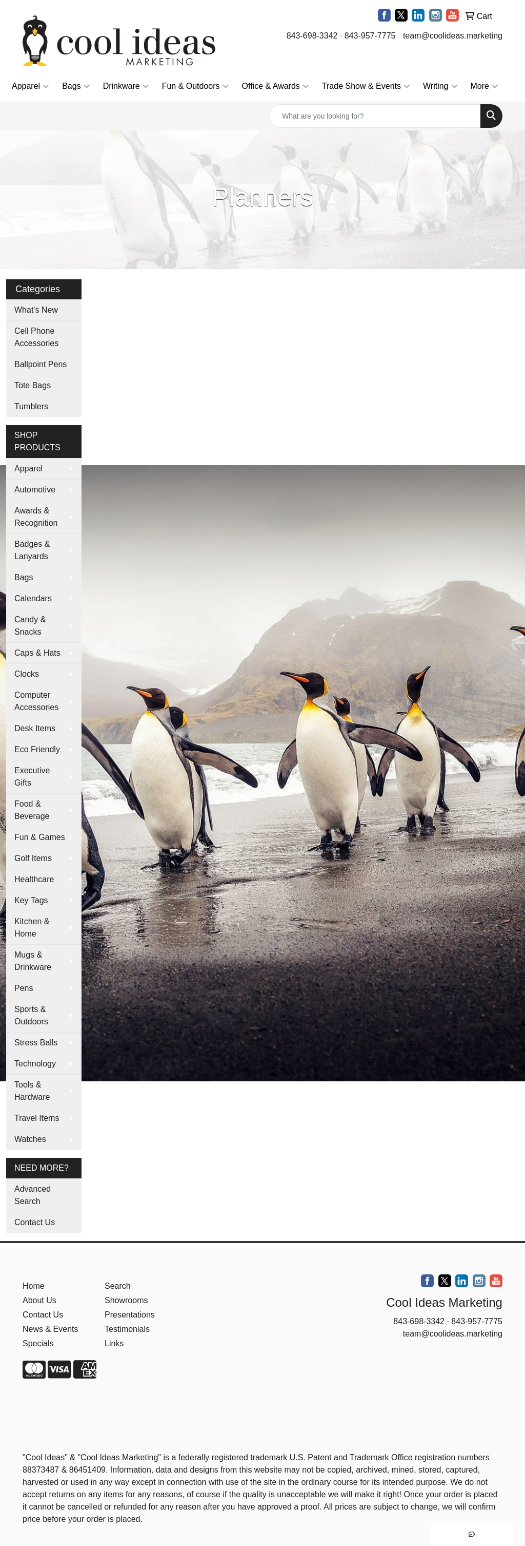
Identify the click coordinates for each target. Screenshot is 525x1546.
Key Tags (31, 900)
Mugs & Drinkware (32, 960)
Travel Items (36, 1118)
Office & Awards (275, 86)
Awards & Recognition (36, 516)
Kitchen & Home (31, 927)
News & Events (50, 1329)
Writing (440, 86)
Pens (23, 988)
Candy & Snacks (30, 625)
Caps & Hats (37, 652)
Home (34, 1286)
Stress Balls (35, 1042)
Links (114, 1343)
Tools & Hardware (32, 1090)
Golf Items (33, 858)
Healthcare (34, 879)
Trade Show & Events (366, 86)
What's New (36, 310)
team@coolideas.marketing (452, 35)
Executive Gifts (32, 776)
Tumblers (31, 406)
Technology (35, 1063)
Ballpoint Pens (40, 364)
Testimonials (127, 1329)
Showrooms (126, 1300)
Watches (30, 1139)
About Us (39, 1300)
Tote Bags (32, 385)
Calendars (33, 598)
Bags (75, 86)
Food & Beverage (32, 809)
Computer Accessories (36, 701)
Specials (38, 1343)
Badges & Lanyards (32, 550)
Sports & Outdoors (31, 1015)
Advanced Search (32, 1195)
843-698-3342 (312, 35)
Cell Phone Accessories (36, 337)
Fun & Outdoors (195, 86)
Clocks (26, 674)
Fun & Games (39, 837)
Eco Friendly (37, 749)
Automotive (34, 489)
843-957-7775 (370, 35)
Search (118, 1286)
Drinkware (126, 86)
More (484, 86)
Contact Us (34, 1222)
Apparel (30, 86)
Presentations (130, 1314)
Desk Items (34, 728)
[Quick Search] (375, 116)
